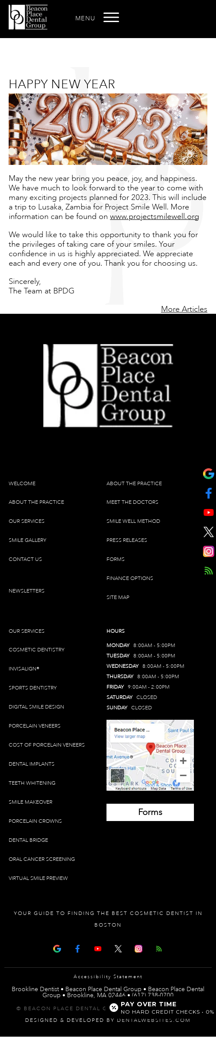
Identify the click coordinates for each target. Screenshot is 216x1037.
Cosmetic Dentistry (36, 650)
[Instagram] (138, 948)
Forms (115, 559)
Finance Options (129, 578)
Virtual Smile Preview (38, 878)
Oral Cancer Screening (42, 859)
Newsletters (27, 591)
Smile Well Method (133, 521)
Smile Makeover (30, 802)
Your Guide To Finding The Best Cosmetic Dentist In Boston (108, 919)
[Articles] (158, 948)
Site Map (117, 597)
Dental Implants (32, 764)
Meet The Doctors (132, 502)
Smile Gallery (27, 540)
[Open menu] (111, 17)
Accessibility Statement (108, 977)
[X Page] (118, 948)
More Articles (184, 309)
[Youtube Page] (97, 948)
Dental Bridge (28, 840)
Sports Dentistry (33, 688)
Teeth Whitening (32, 783)
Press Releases (126, 540)
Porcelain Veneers (35, 726)
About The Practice (36, 502)
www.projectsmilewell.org (154, 216)
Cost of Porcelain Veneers (47, 745)
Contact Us (25, 559)
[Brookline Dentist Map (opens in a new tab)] (150, 755)
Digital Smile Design (36, 707)
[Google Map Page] (57, 948)
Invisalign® (24, 669)
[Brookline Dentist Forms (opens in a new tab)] (150, 812)
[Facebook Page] (77, 948)
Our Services (27, 521)
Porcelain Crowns (35, 821)
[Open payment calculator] (157, 1007)
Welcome (22, 483)
